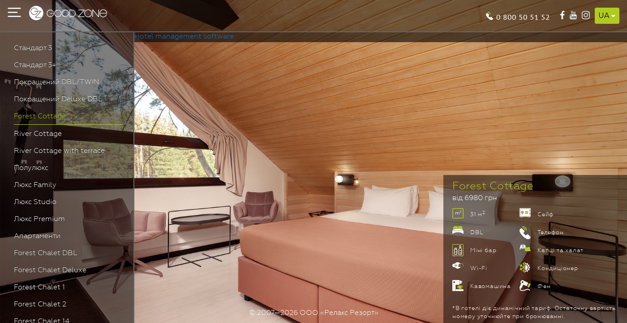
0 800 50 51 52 (523, 16)
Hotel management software (184, 36)
